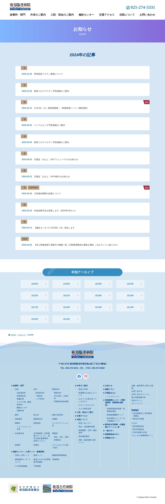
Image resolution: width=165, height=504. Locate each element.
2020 (97, 295)
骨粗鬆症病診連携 (61, 401)
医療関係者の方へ (112, 434)
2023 (129, 284)
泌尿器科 (18, 419)
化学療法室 (19, 433)
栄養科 (36, 445)
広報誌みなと (110, 393)
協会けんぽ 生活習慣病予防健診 (42, 460)
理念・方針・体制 (61, 437)
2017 (33, 307)
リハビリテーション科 (60, 424)
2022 (33, 295)
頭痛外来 (20, 411)
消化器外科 (39, 393)
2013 (33, 319)
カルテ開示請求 (85, 409)
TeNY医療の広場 (140, 432)
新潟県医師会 (138, 426)
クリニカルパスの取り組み (60, 446)
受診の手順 (83, 389)
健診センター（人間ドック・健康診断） (29, 452)
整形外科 (55, 389)
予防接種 (37, 466)
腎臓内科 (20, 399)
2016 (65, 307)
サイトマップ (136, 403)
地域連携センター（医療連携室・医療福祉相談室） (115, 402)
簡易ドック (38, 455)
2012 (65, 319)
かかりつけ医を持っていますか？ (88, 400)
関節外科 (57, 393)
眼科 (17, 415)
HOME (13, 335)
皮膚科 (55, 419)
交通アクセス (106, 14)
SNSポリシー (136, 400)
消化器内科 (21, 393)
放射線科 (37, 423)
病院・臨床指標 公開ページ (87, 441)
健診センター (86, 14)
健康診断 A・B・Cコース (22, 460)
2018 (129, 295)
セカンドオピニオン (87, 405)
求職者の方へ (110, 438)
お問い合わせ (147, 14)
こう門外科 (39, 399)
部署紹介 (57, 440)
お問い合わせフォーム (140, 394)
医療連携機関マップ (115, 415)
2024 (97, 284)
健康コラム (109, 389)
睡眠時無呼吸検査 (59, 455)
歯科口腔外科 (57, 415)
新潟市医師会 (138, 429)
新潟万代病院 (138, 419)
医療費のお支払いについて (88, 394)
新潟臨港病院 (20, 6)
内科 (17, 389)
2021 (65, 295)
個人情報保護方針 (138, 397)
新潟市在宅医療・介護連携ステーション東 (115, 425)
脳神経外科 (38, 419)
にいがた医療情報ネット (143, 435)
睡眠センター (22, 408)
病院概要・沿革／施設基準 (88, 431)
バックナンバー (113, 396)
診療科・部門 (17, 14)
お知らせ (21, 335)
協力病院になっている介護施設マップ (116, 419)
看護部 (55, 433)
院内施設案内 (84, 436)
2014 (129, 307)
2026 (33, 284)
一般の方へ (109, 431)
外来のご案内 (38, 14)
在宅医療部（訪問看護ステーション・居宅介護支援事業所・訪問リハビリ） (42, 437)
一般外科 (39, 396)
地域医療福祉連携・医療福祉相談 (116, 410)
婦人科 (36, 415)
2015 (97, 307)
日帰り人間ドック (22, 455)
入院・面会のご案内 (62, 14)
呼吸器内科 (21, 396)
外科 (35, 389)
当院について (127, 14)
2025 (65, 284)
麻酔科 (17, 423)
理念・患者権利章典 (87, 427)
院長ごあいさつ (85, 423)
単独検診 (55, 459)
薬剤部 (17, 445)
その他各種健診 (21, 466)
